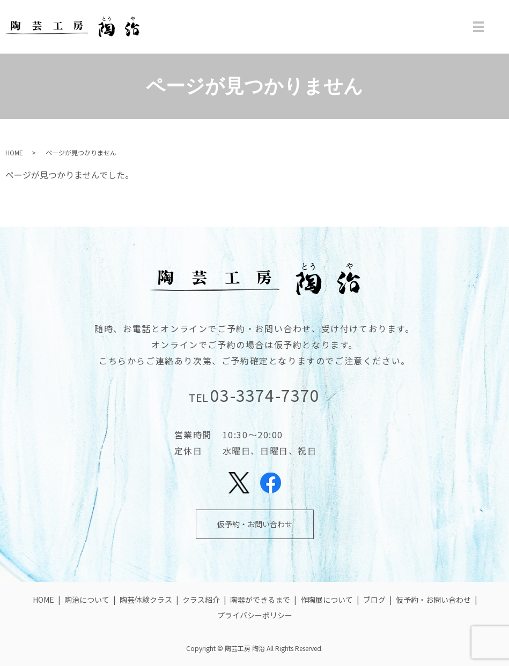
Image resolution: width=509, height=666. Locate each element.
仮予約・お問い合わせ (254, 524)
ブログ (374, 599)
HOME (14, 152)
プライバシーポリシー (254, 615)
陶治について (86, 599)
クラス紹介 (201, 599)
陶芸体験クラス (146, 599)
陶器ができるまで (260, 599)
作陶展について (326, 599)
